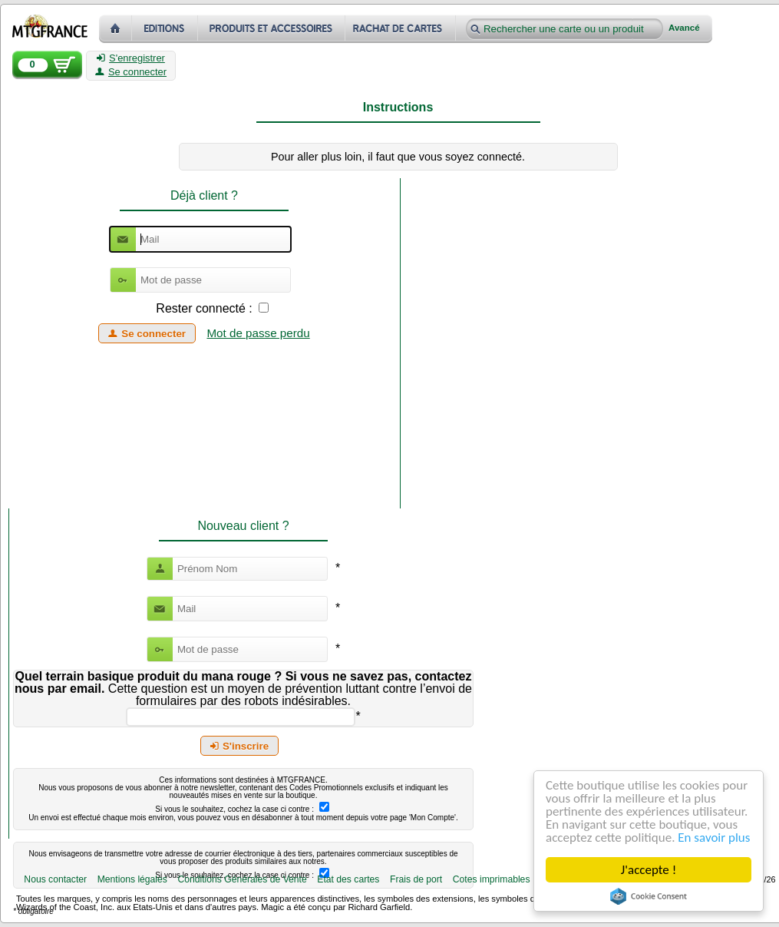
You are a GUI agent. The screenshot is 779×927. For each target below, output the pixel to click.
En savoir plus (714, 837)
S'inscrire (239, 746)
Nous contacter (55, 879)
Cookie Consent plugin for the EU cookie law (648, 896)
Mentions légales (132, 879)
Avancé (684, 28)
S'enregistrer (131, 58)
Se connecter (131, 72)
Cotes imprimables (491, 879)
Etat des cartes (348, 879)
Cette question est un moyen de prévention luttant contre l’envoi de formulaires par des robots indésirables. (243, 688)
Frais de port (416, 879)
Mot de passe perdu (257, 332)
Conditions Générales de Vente (241, 879)
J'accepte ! (648, 870)
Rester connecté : (204, 309)
